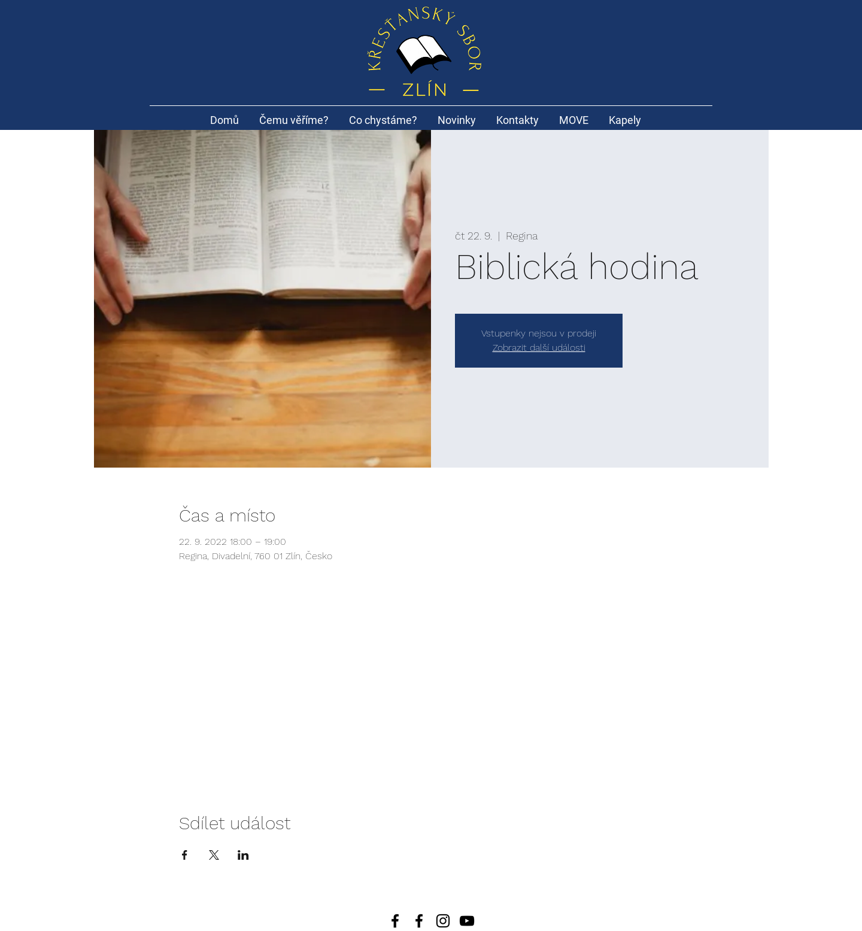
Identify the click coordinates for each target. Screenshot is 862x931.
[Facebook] (395, 921)
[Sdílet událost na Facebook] (184, 855)
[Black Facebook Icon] (419, 921)
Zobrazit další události (539, 347)
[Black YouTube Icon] (467, 921)
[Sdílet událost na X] (214, 855)
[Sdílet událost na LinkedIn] (243, 855)
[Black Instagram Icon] (443, 921)
